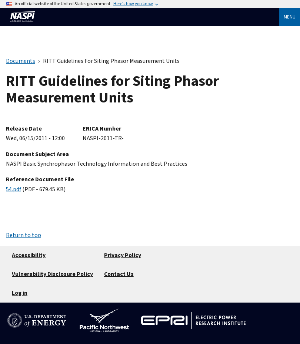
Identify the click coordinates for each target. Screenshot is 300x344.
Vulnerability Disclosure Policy (52, 274)
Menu (290, 17)
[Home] (22, 25)
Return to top (23, 235)
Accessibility (29, 255)
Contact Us (119, 274)
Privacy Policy (122, 255)
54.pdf (13, 189)
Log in (19, 293)
